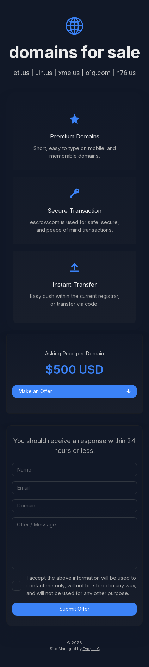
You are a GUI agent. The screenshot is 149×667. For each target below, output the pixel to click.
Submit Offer (74, 609)
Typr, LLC (91, 648)
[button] (74, 25)
